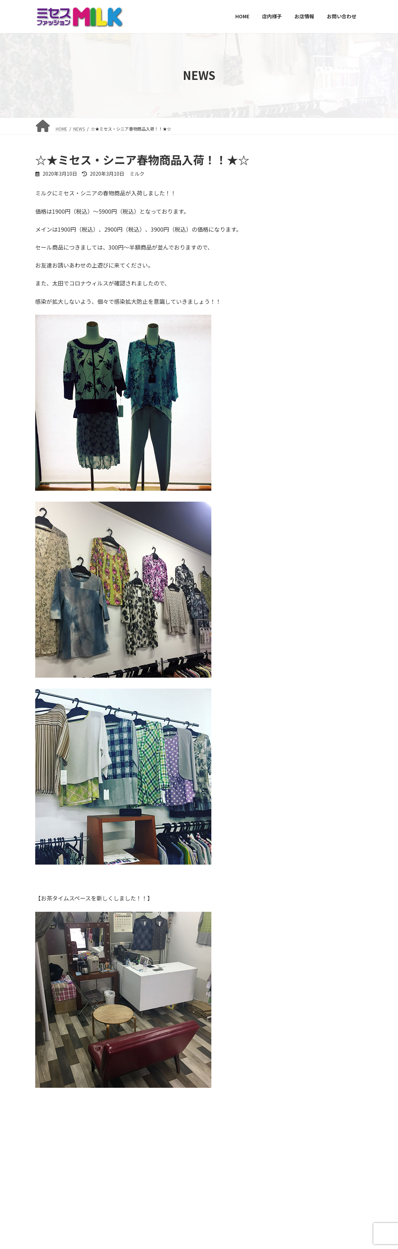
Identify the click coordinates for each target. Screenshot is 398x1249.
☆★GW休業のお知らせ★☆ (332, 456)
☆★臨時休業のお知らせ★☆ (333, 536)
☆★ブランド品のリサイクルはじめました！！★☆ (333, 260)
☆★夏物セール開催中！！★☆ (328, 297)
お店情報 (107, 1229)
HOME (48, 1229)
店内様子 (76, 1229)
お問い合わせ (142, 1229)
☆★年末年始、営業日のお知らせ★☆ (333, 217)
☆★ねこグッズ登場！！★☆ (333, 416)
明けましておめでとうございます (333, 177)
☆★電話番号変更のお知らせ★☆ (333, 496)
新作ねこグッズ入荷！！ (333, 373)
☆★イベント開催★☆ (330, 333)
